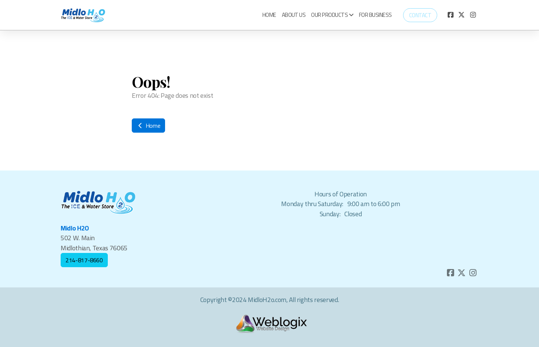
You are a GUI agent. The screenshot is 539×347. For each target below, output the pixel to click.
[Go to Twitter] (461, 15)
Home (148, 125)
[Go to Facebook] (450, 15)
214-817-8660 (84, 260)
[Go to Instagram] (472, 15)
